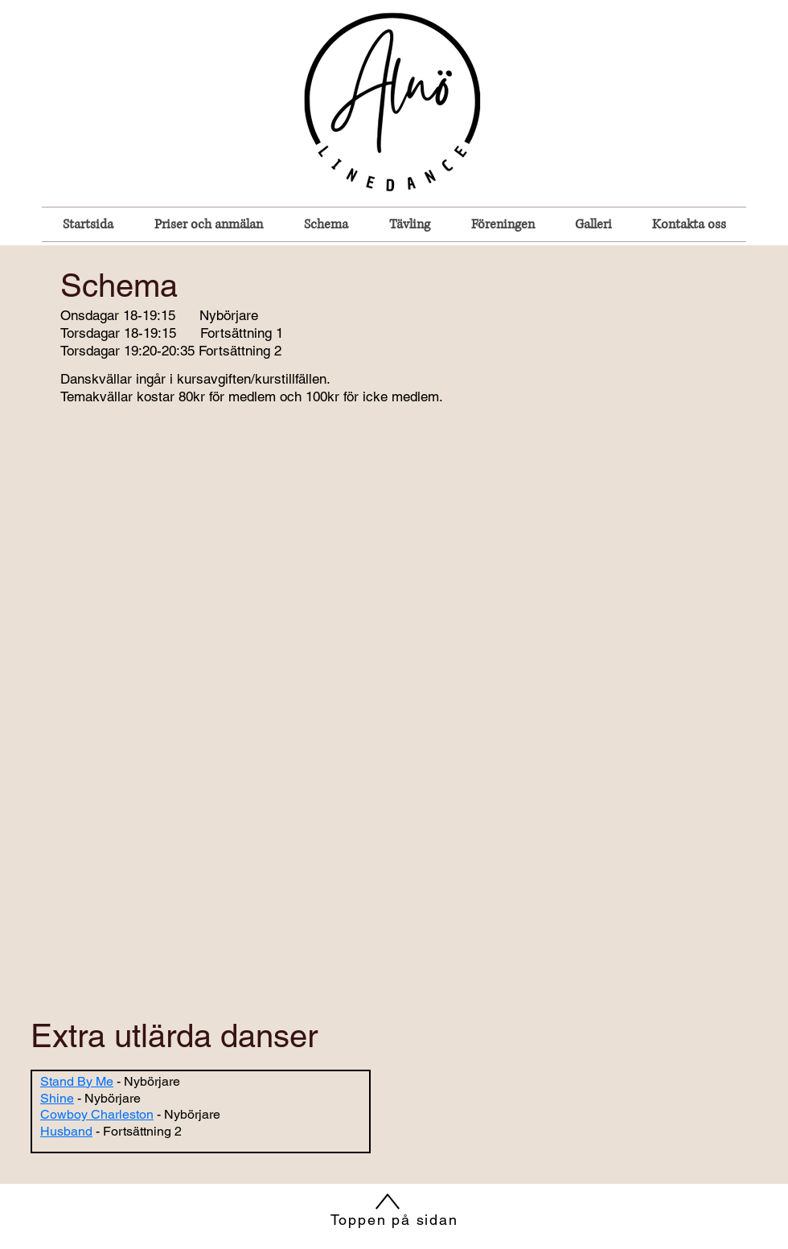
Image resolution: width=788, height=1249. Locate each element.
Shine (57, 1098)
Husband (66, 1131)
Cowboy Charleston (97, 1114)
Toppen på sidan (394, 1219)
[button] (325, 224)
